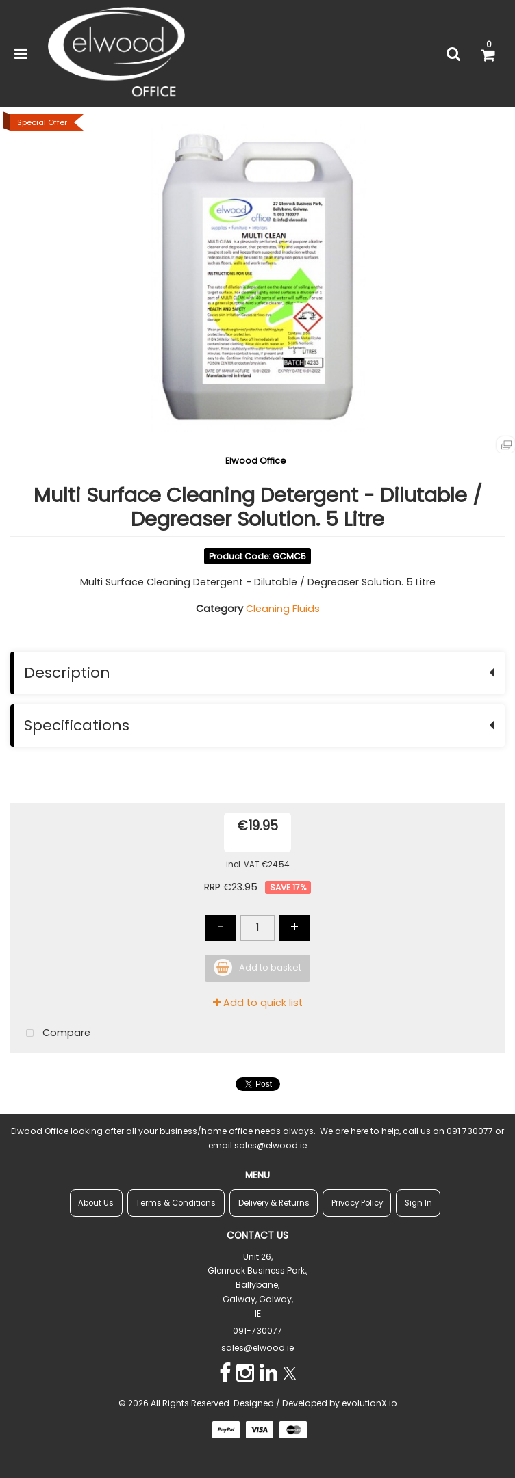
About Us (96, 1203)
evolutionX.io (369, 1403)
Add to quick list (258, 1002)
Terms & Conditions (176, 1203)
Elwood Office (255, 460)
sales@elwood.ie (257, 1348)
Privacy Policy (357, 1203)
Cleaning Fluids (283, 609)
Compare (55, 1034)
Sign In (418, 1203)
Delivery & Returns (274, 1203)
